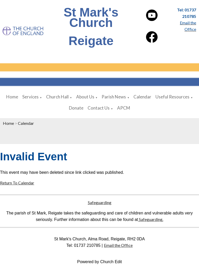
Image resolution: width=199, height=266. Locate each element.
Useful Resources (172, 96)
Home (12, 96)
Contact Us (99, 108)
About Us (85, 96)
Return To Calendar (17, 182)
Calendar (142, 96)
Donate (76, 108)
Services (30, 96)
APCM (123, 108)
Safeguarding (99, 202)
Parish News (114, 96)
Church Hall (57, 96)
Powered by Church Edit (99, 262)
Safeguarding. (150, 219)
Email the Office (118, 245)
